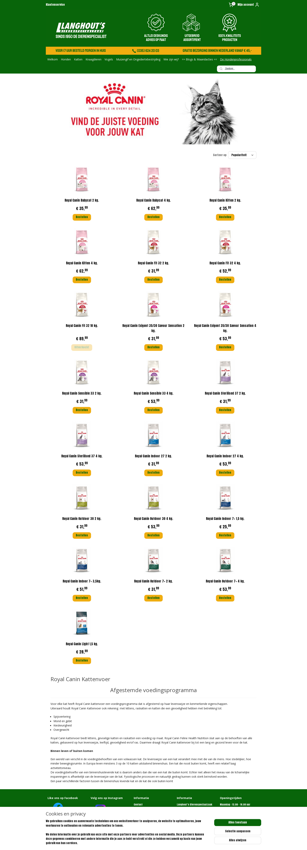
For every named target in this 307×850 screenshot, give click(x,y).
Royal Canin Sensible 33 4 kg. (153, 393)
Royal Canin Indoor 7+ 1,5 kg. (225, 518)
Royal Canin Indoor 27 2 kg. (153, 456)
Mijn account (248, 4)
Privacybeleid (141, 819)
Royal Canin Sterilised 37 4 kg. (81, 456)
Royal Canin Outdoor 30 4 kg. (153, 518)
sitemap (149, 843)
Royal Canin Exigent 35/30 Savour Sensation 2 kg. (153, 328)
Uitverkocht (81, 347)
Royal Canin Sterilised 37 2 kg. (225, 393)
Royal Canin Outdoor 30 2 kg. (81, 518)
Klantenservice (55, 5)
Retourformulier (143, 815)
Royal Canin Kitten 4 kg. (82, 263)
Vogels (109, 59)
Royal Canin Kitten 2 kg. (225, 200)
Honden (66, 59)
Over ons (138, 808)
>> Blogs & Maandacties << (199, 59)
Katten (78, 59)
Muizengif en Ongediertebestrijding (138, 59)
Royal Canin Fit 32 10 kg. (82, 325)
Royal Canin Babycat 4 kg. (153, 200)
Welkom (52, 59)
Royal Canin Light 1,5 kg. (82, 644)
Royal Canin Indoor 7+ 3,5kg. (82, 581)
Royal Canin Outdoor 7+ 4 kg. (225, 581)
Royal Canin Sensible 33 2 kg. (81, 393)
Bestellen (82, 217)
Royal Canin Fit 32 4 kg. (225, 263)
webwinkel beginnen (170, 843)
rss (156, 843)
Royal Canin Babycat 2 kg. (82, 200)
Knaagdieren (93, 59)
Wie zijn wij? (171, 59)
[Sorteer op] (242, 155)
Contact (138, 804)
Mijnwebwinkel (200, 843)
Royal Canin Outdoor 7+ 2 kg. (153, 581)
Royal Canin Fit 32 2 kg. (153, 263)
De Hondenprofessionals (236, 59)
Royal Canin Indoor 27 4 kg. (225, 456)
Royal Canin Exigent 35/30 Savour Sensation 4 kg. (225, 328)
